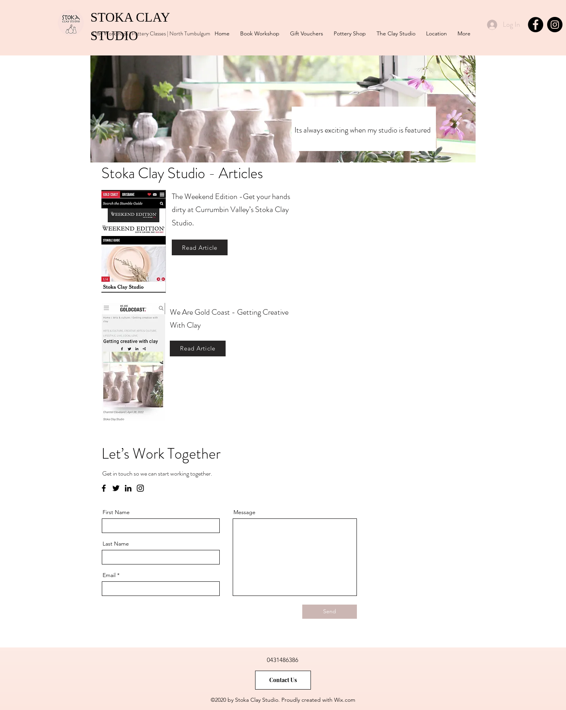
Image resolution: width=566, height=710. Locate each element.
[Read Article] (200, 247)
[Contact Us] (283, 680)
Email (109, 575)
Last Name (116, 543)
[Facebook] (535, 24)
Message (244, 512)
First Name (116, 512)
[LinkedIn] (128, 488)
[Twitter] (116, 488)
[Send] (329, 612)
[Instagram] (554, 24)
